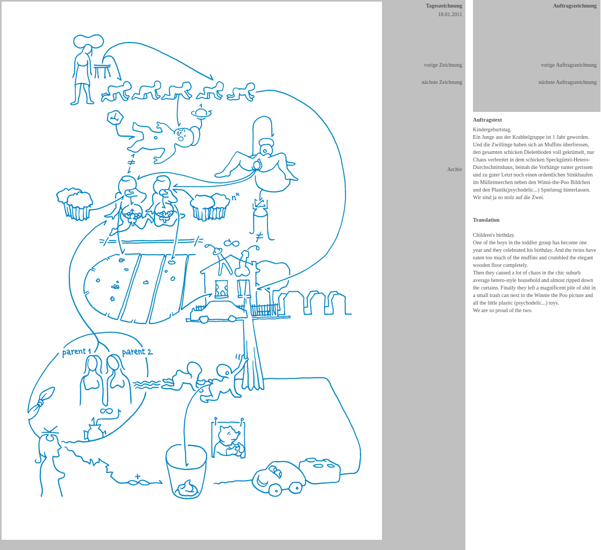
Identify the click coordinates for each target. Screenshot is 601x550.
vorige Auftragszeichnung (569, 65)
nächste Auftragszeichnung (568, 82)
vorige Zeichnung (443, 65)
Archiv (454, 169)
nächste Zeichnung (442, 82)
